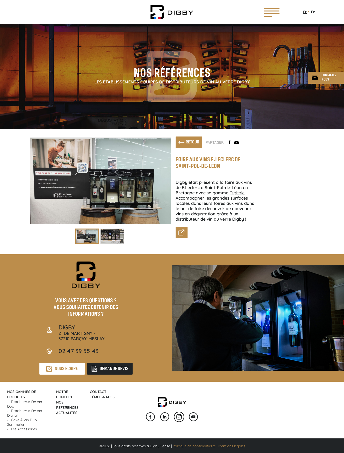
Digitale (237, 193)
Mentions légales (231, 446)
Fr (305, 12)
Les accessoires (24, 429)
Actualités (66, 412)
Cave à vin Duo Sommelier (22, 422)
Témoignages (102, 397)
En (313, 12)
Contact (98, 391)
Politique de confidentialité (194, 446)
